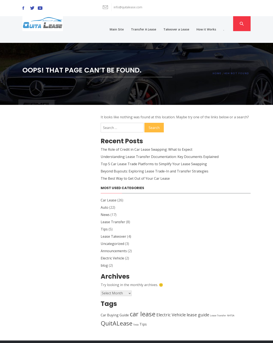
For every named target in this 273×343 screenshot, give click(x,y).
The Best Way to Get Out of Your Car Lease (135, 166)
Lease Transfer (113, 210)
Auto (104, 195)
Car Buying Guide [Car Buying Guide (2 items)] (115, 303)
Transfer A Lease (149, 24)
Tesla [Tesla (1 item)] (136, 312)
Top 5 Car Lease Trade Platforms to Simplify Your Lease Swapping (154, 152)
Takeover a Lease (182, 24)
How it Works (212, 24)
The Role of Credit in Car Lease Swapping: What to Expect (146, 137)
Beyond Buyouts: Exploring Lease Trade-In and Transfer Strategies (154, 159)
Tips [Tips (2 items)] (143, 312)
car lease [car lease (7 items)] (142, 302)
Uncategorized (112, 232)
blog (104, 253)
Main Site (122, 24)
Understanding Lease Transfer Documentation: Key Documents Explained (160, 145)
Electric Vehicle (112, 246)
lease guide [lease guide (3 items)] (198, 303)
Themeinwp (186, 336)
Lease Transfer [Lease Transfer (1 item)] (218, 303)
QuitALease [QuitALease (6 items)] (116, 311)
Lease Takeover (113, 224)
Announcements (114, 239)
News (105, 203)
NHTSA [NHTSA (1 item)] (230, 303)
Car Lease (108, 188)
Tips (104, 217)
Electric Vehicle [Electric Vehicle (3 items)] (171, 303)
